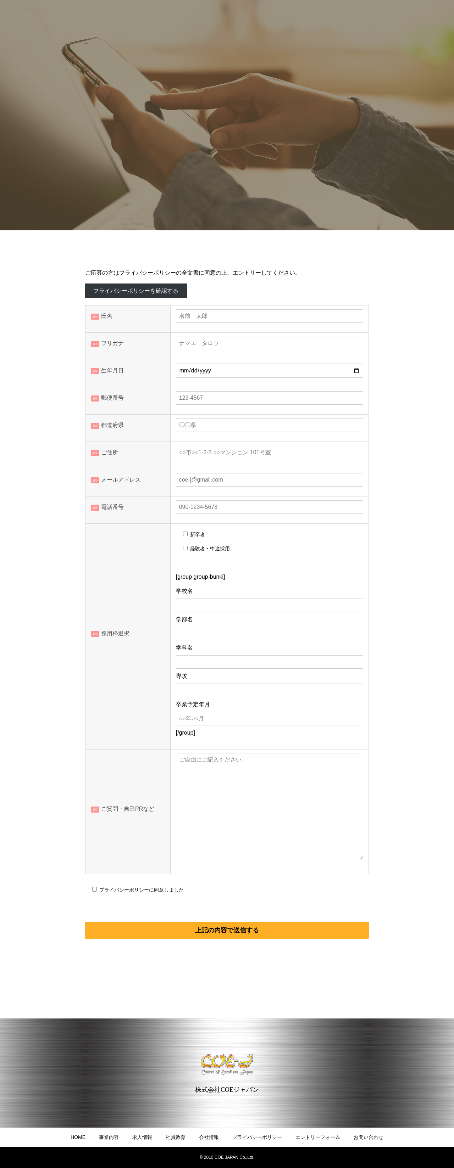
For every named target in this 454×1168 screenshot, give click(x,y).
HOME (78, 1137)
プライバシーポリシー (257, 1137)
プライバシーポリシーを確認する (135, 291)
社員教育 (176, 1137)
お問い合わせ (368, 1137)
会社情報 (209, 1137)
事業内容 (109, 1137)
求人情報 (142, 1137)
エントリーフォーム (317, 1137)
